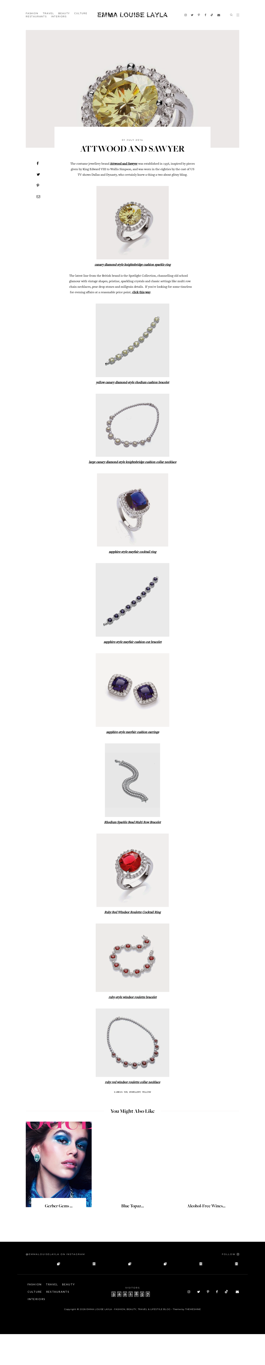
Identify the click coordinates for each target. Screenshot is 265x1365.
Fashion (32, 13)
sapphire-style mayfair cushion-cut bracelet (132, 642)
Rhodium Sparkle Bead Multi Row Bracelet (132, 822)
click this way (141, 292)
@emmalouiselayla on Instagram (55, 1254)
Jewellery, (135, 1092)
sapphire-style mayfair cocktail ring (132, 552)
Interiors (59, 16)
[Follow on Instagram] (230, 1254)
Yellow (146, 1092)
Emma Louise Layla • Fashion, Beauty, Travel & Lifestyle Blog (128, 1340)
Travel (48, 13)
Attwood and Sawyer (123, 164)
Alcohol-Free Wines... (206, 1206)
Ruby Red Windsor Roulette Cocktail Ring (132, 912)
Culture (80, 13)
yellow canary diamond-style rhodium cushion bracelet (132, 382)
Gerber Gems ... (58, 1206)
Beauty (64, 13)
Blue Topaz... (132, 1206)
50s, (126, 1092)
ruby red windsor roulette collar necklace (132, 1082)
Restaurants (36, 16)
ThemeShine (193, 1340)
